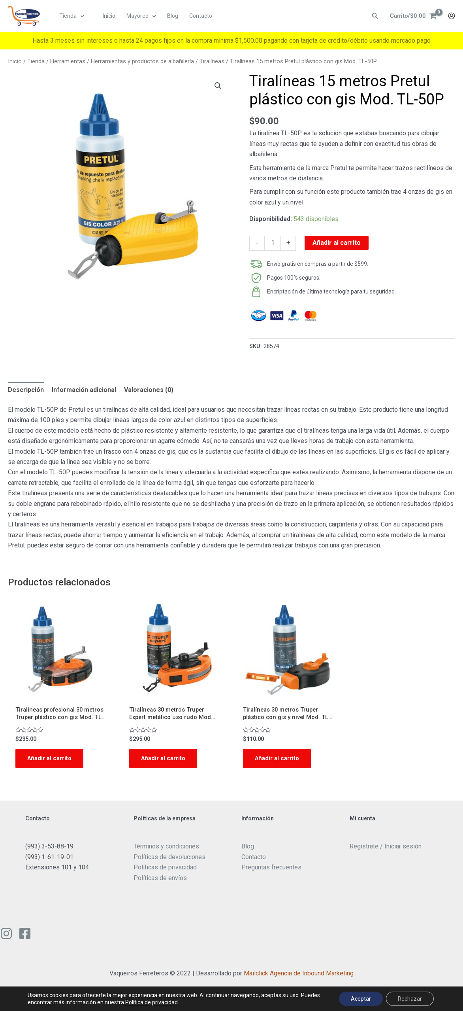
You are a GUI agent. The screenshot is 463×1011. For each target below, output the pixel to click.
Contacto (253, 859)
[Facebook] (25, 936)
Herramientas (67, 61)
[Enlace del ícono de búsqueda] (372, 16)
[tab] (26, 390)
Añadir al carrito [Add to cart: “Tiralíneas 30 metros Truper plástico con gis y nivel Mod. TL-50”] (279, 760)
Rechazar (410, 999)
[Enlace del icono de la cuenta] (451, 16)
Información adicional (84, 390)
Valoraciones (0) (148, 390)
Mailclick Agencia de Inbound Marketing (299, 976)
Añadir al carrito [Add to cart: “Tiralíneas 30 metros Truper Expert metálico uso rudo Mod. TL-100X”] (165, 760)
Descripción (26, 390)
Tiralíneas (212, 61)
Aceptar (361, 999)
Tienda (36, 61)
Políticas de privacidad (165, 870)
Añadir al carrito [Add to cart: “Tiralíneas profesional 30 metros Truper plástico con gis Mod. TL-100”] (51, 760)
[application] (80, 16)
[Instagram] (6, 936)
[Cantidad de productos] (272, 243)
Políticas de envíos (160, 880)
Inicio (15, 61)
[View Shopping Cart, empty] (412, 16)
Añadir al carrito (336, 242)
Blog (247, 849)
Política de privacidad (151, 1002)
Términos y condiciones (166, 849)
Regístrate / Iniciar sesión (386, 849)
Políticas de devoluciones (169, 859)
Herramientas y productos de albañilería (142, 61)
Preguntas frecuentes (271, 870)
